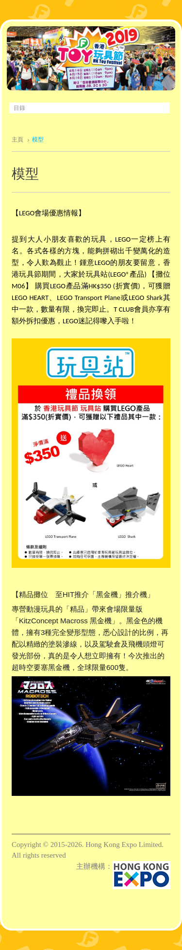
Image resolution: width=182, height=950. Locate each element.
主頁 (17, 139)
